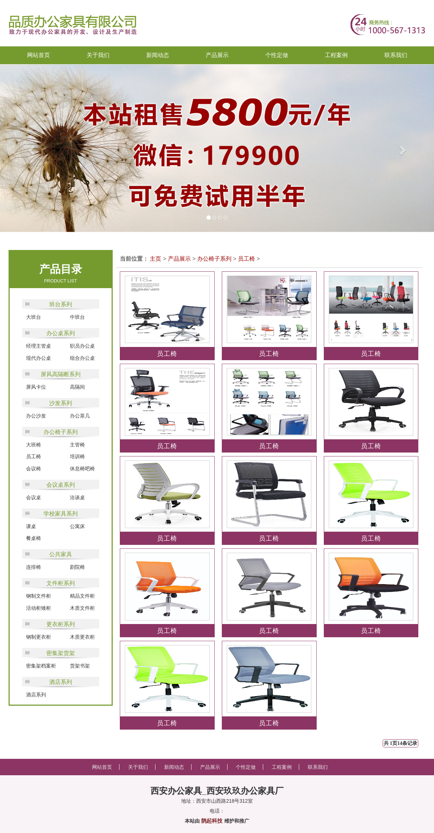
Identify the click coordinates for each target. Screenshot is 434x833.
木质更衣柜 (82, 637)
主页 (155, 259)
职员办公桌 (82, 346)
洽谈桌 (77, 497)
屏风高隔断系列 (61, 374)
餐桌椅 (33, 538)
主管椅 (77, 445)
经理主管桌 (38, 346)
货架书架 (80, 666)
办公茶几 (80, 416)
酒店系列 (60, 682)
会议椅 (33, 468)
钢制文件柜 (38, 596)
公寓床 (77, 526)
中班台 (77, 317)
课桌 (31, 526)
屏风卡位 (36, 387)
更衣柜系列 (60, 624)
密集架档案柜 (41, 666)
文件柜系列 (60, 583)
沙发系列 (60, 403)
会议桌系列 (60, 485)
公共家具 (60, 554)
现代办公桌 (38, 358)
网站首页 (38, 55)
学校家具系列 (61, 514)
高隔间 (77, 387)
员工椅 (33, 456)
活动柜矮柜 (38, 608)
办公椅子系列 (61, 432)
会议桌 (33, 497)
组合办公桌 (82, 358)
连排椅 (33, 567)
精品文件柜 (82, 596)
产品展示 (179, 259)
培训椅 (77, 456)
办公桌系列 (60, 333)
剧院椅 (77, 567)
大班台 (33, 317)
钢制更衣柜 (38, 637)
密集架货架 (60, 653)
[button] (22, 148)
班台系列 (60, 304)
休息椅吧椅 (82, 468)
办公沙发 (36, 416)
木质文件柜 (82, 608)
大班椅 (33, 445)
